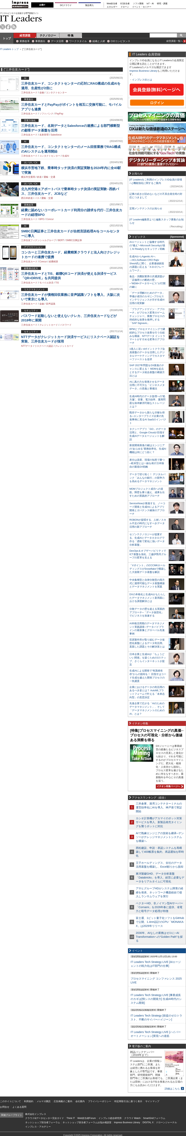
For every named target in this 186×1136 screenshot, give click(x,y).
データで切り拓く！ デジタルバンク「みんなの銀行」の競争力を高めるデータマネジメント (147, 478)
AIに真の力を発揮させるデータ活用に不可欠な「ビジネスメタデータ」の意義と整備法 (147, 385)
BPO (41, 219)
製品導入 (89, 5)
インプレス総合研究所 (110, 1118)
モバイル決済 (46, 282)
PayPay (59, 113)
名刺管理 (44, 134)
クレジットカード (48, 325)
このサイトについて (10, 1101)
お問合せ (4, 1107)
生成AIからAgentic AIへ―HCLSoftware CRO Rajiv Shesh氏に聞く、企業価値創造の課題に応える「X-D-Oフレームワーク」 (146, 263)
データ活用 (57, 41)
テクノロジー (48, 35)
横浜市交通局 (28, 177)
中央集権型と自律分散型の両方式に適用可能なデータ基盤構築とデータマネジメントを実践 (147, 583)
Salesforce (56, 134)
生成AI (65, 156)
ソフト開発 (138, 4)
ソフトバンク (46, 113)
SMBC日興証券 (74, 240)
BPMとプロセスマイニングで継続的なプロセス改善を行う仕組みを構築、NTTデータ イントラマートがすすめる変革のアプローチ (147, 336)
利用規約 (28, 1101)
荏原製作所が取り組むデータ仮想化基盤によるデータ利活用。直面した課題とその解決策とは (147, 643)
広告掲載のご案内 (63, 1101)
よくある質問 (19, 1107)
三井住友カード (29, 92)
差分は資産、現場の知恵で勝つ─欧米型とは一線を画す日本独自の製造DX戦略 (147, 463)
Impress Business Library (143, 70)
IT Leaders (21, 18)
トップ (7, 38)
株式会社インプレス (35, 1114)
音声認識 (50, 303)
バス (37, 198)
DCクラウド (66, 5)
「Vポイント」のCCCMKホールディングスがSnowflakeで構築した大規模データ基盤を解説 (147, 569)
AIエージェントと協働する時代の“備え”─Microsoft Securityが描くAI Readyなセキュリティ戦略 (147, 245)
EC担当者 (125, 4)
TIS (57, 282)
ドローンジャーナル (166, 1122)
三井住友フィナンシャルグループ (38, 240)
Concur (50, 219)
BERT (61, 240)
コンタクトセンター (56, 92)
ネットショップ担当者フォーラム (42, 1122)
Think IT (70, 1118)
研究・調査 (162, 4)
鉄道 (39, 177)
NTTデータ (27, 346)
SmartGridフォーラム (154, 1118)
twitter (2, 26)
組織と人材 (98, 41)
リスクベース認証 (43, 346)
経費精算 (53, 261)
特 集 (71, 35)
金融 (41, 92)
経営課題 (25, 35)
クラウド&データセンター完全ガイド (44, 1118)
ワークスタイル (78, 41)
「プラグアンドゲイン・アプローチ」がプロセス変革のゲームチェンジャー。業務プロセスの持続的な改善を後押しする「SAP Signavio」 (147, 316)
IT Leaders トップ (9, 49)
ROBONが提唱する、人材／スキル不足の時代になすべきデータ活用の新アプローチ (147, 523)
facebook (8, 26)
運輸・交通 (49, 177)
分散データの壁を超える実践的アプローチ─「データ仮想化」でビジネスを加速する (147, 612)
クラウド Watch (132, 1118)
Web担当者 (112, 4)
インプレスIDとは (142, 79)
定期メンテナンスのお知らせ (145, 208)
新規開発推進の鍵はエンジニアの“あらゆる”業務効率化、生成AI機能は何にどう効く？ (147, 449)
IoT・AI (150, 4)
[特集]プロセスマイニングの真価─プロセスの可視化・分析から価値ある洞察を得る (156, 735)
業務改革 (25, 41)
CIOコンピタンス (120, 41)
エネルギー (112, 7)
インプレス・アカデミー (38, 1126)
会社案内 (80, 1101)
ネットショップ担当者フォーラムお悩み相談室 (87, 1122)
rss (13, 26)
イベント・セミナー (141, 7)
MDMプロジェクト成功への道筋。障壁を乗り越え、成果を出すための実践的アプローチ (147, 492)
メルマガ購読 (44, 1101)
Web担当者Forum (86, 1118)
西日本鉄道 (27, 198)
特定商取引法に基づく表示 (128, 1101)
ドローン (125, 7)
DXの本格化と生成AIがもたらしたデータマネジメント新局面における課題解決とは (147, 598)
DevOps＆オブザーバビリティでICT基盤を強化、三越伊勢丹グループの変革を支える (147, 554)
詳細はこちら (172, 1088)
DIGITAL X (148, 1122)
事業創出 (40, 41)
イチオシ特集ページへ (169, 786)
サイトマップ (152, 1101)
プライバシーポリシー (99, 1101)
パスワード (65, 325)
